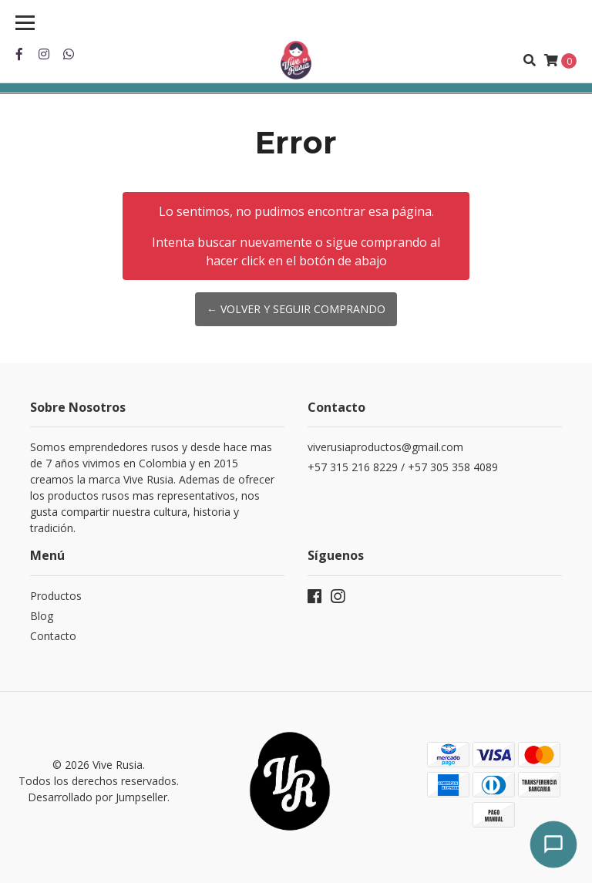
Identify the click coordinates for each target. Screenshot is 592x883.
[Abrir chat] (553, 844)
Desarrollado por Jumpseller (97, 797)
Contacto (53, 636)
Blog (41, 615)
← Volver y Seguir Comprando (296, 309)
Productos (56, 595)
